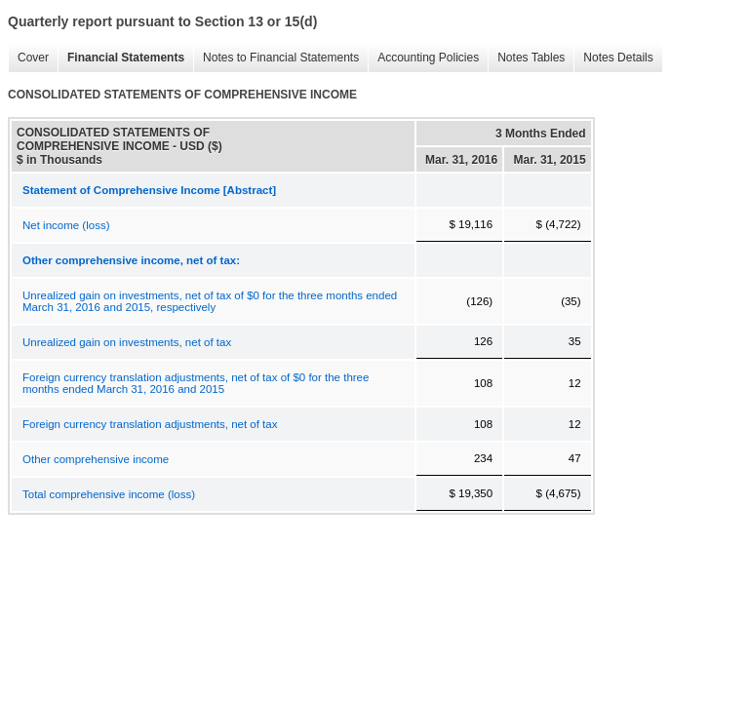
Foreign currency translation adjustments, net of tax (149, 424)
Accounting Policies (423, 58)
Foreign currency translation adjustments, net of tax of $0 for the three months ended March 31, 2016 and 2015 (195, 383)
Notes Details (612, 58)
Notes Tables (526, 58)
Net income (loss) (65, 225)
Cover (28, 58)
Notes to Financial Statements (276, 58)
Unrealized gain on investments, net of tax (126, 342)
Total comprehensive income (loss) (108, 494)
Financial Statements (121, 58)
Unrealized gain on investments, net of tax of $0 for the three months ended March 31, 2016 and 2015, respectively (209, 301)
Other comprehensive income (95, 459)
